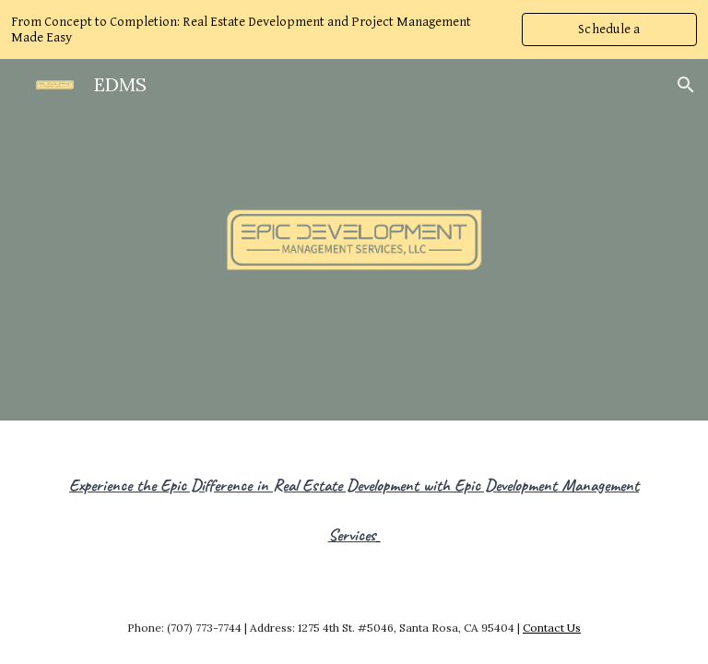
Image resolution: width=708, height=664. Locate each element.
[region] (354, 29)
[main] (353, 500)
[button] (686, 85)
